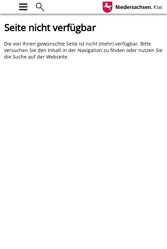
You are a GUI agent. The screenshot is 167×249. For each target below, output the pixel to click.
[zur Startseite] (8, 6)
